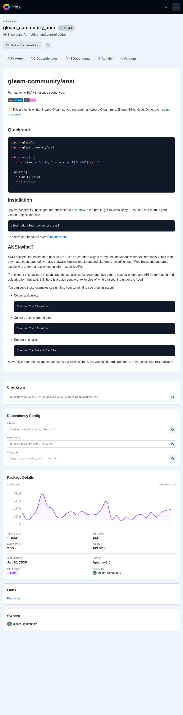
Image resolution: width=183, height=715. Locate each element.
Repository (14, 598)
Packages (10, 21)
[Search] (166, 7)
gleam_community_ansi (29, 27)
